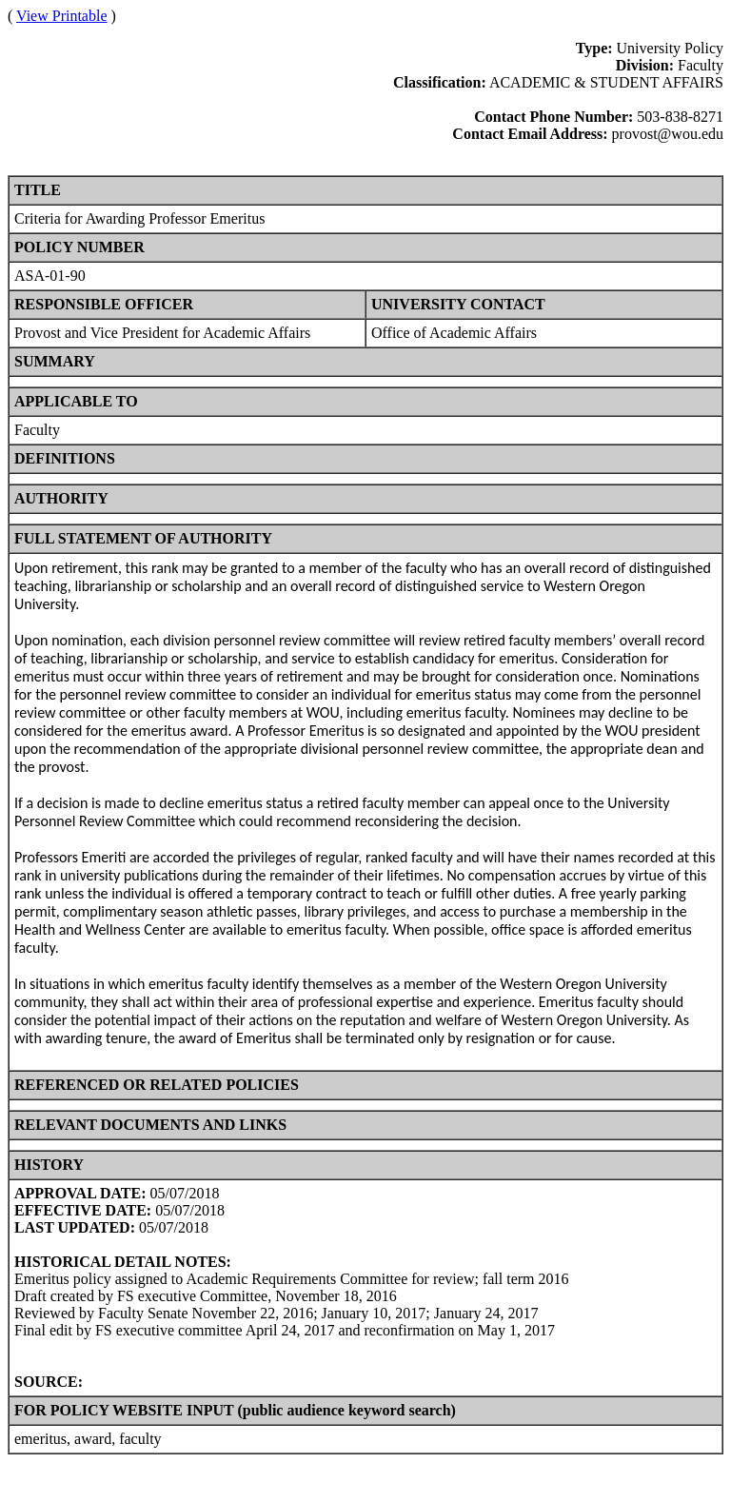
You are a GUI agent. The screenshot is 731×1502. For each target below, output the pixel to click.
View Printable (61, 16)
